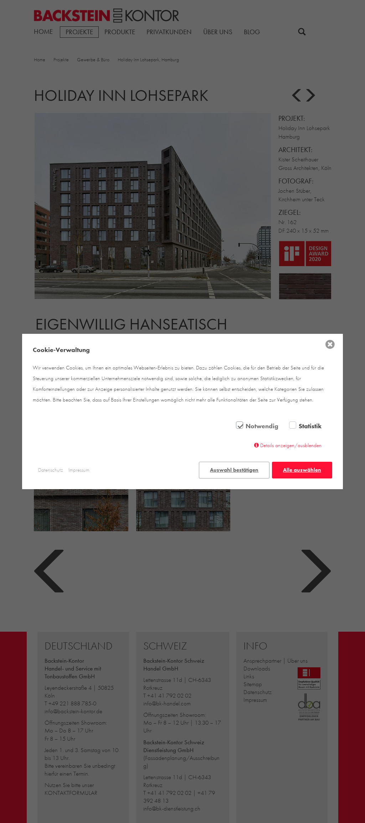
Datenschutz (50, 469)
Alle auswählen (302, 469)
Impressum (78, 469)
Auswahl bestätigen (234, 469)
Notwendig (262, 426)
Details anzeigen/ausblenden (291, 445)
